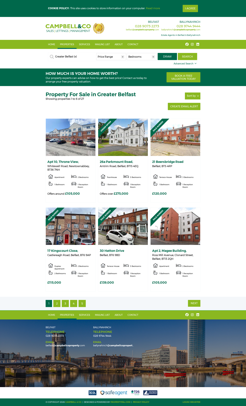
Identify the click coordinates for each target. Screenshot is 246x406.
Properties (67, 44)
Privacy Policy (141, 402)
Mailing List (102, 44)
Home (51, 44)
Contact (133, 44)
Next (194, 303)
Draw (167, 56)
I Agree (190, 8)
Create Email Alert (184, 106)
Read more (153, 8)
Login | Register (191, 402)
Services (84, 44)
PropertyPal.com (120, 402)
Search (187, 56)
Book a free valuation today (183, 77)
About (119, 44)
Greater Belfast (66, 56)
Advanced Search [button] (185, 63)
